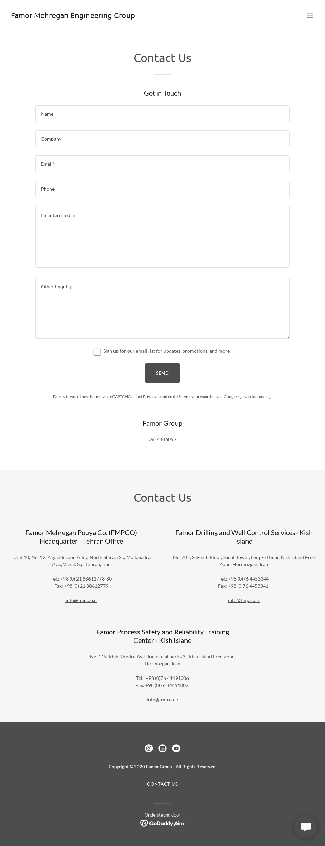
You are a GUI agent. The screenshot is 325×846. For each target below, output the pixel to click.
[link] (73, 16)
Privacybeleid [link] (155, 396)
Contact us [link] (162, 784)
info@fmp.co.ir (81, 600)
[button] (310, 15)
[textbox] (162, 113)
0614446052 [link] (162, 439)
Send (162, 373)
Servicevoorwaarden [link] (197, 396)
